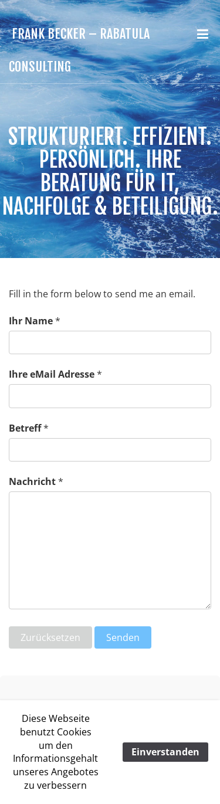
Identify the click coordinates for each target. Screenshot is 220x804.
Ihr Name (31, 320)
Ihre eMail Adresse (51, 374)
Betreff (25, 428)
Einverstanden (165, 751)
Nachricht (32, 481)
